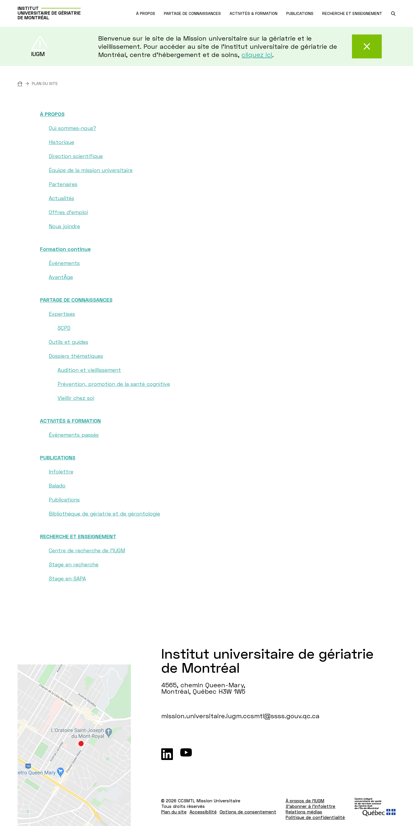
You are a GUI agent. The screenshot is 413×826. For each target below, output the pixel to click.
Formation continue (65, 249)
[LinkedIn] (167, 754)
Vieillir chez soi (76, 398)
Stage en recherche (73, 564)
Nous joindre (64, 226)
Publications (64, 499)
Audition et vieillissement (89, 370)
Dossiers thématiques (76, 356)
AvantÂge (61, 277)
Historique (61, 142)
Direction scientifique (76, 156)
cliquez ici (257, 54)
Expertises (62, 313)
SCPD (64, 327)
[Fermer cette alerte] (367, 46)
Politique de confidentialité (315, 817)
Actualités (61, 198)
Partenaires (63, 184)
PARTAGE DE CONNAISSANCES (76, 299)
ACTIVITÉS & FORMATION (70, 420)
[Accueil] (25, 83)
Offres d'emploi (68, 212)
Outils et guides (68, 342)
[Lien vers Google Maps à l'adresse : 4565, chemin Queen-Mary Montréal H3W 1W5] (74, 745)
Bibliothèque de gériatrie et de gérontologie (104, 513)
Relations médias (304, 811)
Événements (64, 263)
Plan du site (174, 811)
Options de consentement (248, 811)
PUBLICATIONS (57, 457)
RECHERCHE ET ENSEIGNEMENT (78, 536)
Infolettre (61, 471)
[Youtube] (186, 754)
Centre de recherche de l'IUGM (87, 550)
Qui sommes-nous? (72, 128)
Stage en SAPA (67, 578)
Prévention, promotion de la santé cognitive (114, 384)
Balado (57, 485)
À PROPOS (52, 114)
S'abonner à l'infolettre (310, 806)
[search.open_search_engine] (393, 13)
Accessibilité (203, 811)
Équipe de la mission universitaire (91, 170)
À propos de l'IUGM (305, 800)
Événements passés (74, 434)
